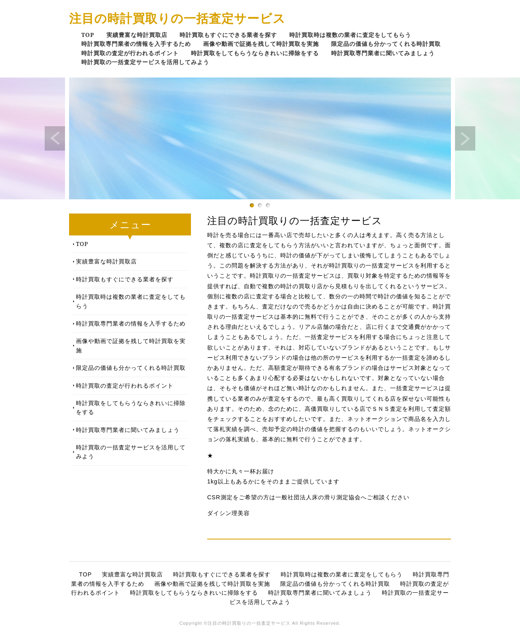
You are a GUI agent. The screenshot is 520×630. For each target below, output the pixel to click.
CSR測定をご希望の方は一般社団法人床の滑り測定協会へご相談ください (308, 497)
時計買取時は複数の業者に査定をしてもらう (350, 35)
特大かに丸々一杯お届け (240, 471)
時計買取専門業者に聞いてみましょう (383, 53)
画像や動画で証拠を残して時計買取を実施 (261, 43)
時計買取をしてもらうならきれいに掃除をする (255, 53)
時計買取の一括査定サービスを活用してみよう (145, 62)
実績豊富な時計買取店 (136, 35)
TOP (87, 35)
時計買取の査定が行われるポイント (130, 53)
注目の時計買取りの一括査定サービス (177, 18)
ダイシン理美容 (228, 513)
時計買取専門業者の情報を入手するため (136, 43)
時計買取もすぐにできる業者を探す (228, 35)
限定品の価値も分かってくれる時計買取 (386, 43)
